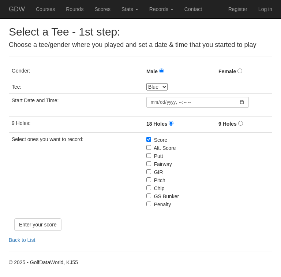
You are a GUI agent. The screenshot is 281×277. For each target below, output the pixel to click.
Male (152, 71)
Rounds (74, 9)
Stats (129, 9)
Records (161, 9)
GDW (17, 9)
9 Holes (227, 124)
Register (237, 9)
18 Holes (157, 124)
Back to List (22, 240)
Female (227, 71)
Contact (193, 9)
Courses (45, 9)
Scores (102, 9)
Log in (265, 9)
